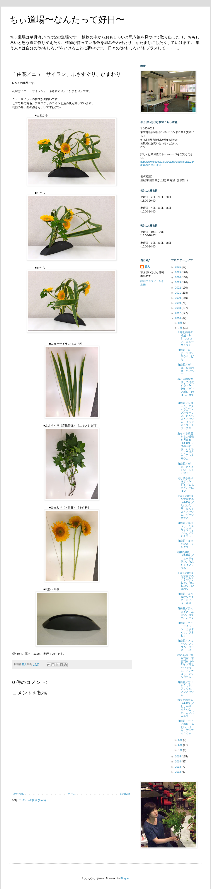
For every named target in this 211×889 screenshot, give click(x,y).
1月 (180, 750)
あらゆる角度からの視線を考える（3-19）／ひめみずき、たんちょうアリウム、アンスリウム (185, 446)
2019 (178, 302)
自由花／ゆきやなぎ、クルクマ (185, 544)
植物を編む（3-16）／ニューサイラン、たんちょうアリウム (185, 560)
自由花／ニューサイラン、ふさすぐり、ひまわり (185, 629)
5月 (180, 744)
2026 (178, 267)
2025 (178, 272)
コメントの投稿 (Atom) (32, 800)
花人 (147, 266)
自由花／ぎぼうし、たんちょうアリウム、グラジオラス (185, 529)
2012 (178, 771)
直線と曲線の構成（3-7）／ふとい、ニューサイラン (185, 338)
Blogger (125, 878)
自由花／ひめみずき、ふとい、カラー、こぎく (185, 613)
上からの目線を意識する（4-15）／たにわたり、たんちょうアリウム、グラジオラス (185, 507)
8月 (180, 322)
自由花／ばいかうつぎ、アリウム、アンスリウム (185, 688)
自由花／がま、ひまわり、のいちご (185, 369)
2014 (178, 761)
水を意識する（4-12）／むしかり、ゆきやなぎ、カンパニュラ (185, 707)
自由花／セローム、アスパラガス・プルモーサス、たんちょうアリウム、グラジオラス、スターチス (185, 416)
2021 (178, 292)
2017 (178, 313)
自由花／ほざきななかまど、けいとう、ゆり (185, 598)
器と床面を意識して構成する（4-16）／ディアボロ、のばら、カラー (185, 388)
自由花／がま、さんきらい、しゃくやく (185, 468)
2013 (178, 766)
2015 (178, 756)
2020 (178, 297)
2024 (178, 277)
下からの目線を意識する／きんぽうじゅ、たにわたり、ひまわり (185, 580)
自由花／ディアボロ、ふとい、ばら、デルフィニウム (185, 727)
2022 (178, 287)
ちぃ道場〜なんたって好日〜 (67, 19)
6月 (180, 739)
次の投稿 (18, 793)
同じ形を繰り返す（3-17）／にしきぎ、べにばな (185, 484)
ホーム (72, 793)
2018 (178, 308)
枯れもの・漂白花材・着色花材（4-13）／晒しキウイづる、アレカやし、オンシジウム (185, 666)
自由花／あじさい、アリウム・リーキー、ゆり (185, 645)
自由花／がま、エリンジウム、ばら (185, 354)
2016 (178, 318)
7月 (180, 327)
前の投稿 (125, 793)
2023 (178, 282)
